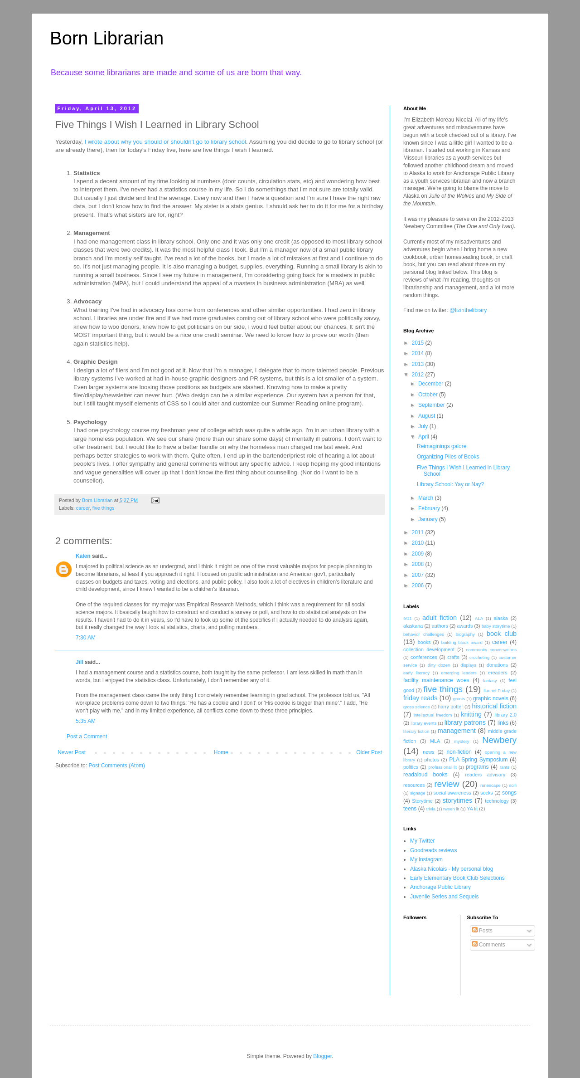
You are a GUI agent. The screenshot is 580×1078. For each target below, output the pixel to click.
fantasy (490, 680)
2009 (418, 554)
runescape (490, 785)
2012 (418, 374)
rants (504, 767)
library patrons (465, 722)
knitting (471, 714)
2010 (418, 543)
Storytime (422, 801)
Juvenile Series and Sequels (444, 896)
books (424, 642)
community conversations (491, 649)
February (429, 508)
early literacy (416, 672)
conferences (424, 657)
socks (486, 792)
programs (477, 767)
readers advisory (485, 774)
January (428, 519)
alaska (500, 618)
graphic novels (490, 698)
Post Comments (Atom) (116, 765)
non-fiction (458, 752)
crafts (453, 657)
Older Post (369, 752)
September (432, 405)
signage (417, 792)
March (426, 498)
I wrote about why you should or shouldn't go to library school (165, 141)
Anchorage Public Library (440, 887)
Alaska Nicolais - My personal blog (451, 869)
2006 (418, 585)
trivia (430, 808)
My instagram (426, 859)
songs (509, 793)
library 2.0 (505, 714)
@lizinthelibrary (468, 310)
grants (459, 698)
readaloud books (425, 774)
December (431, 383)
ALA (479, 618)
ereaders (498, 672)
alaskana (413, 626)
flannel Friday (496, 690)
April (424, 437)
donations (497, 665)
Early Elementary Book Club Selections (457, 878)
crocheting (479, 657)
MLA (435, 741)
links (503, 723)
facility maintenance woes (436, 680)
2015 (418, 343)
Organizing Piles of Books (448, 457)
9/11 (407, 618)
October (428, 394)
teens (409, 808)
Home (221, 752)
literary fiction (416, 731)
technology (496, 801)
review (446, 784)
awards (465, 626)
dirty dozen (438, 665)
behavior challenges (423, 634)
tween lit (451, 808)
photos (431, 759)
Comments (488, 944)
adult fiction (439, 617)
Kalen (83, 556)
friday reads (420, 698)
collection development (428, 649)
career (83, 508)
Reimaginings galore (441, 446)
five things (103, 508)
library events (423, 723)
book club (502, 633)
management (457, 730)
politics (410, 767)
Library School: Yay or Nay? (450, 484)
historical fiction (494, 706)
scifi (513, 785)
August (427, 416)
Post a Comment (87, 736)
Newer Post (72, 752)
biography (465, 634)
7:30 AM (86, 637)
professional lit (442, 767)
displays (468, 665)
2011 (418, 532)
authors (440, 626)
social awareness (452, 792)
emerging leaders (458, 672)
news (428, 752)
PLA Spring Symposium (478, 759)
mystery (461, 741)
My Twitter (422, 841)
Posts (482, 930)
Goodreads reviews (433, 850)
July (424, 426)
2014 (418, 353)
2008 (418, 564)
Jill (79, 662)
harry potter (450, 706)
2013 (418, 364)
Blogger (322, 1056)
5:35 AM (86, 721)
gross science (416, 706)
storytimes (458, 800)
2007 (418, 575)
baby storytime (496, 626)
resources (414, 785)
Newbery (499, 740)
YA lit (472, 808)
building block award (462, 642)
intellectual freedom (433, 714)
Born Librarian (107, 38)
